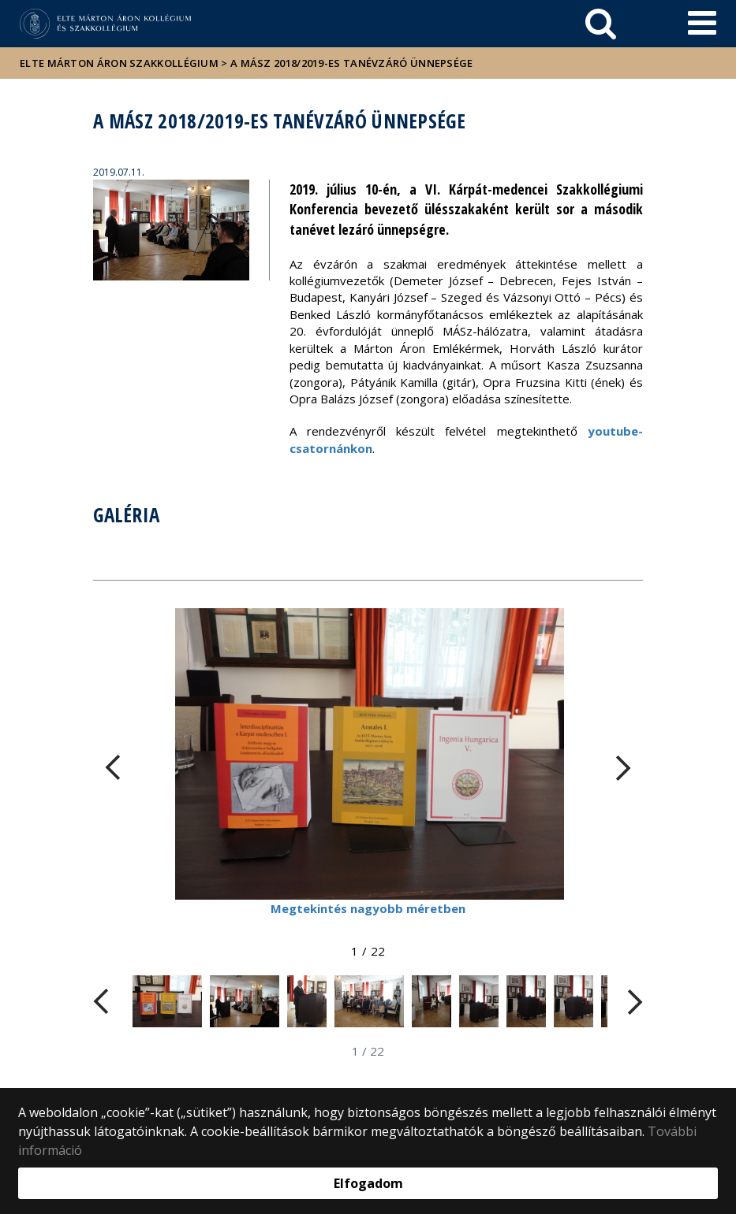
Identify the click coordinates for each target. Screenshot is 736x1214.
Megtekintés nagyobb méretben (368, 908)
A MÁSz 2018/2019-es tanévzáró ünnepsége (351, 63)
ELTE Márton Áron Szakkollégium (119, 63)
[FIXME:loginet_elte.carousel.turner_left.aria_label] (113, 768)
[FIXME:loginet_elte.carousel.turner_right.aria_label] (623, 768)
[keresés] (600, 23)
